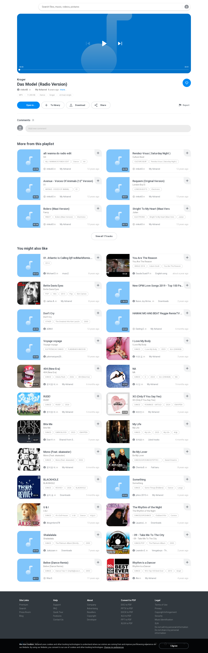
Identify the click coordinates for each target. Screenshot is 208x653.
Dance (42, 95)
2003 (88, 571)
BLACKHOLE (81, 488)
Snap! (179, 571)
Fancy (48, 217)
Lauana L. (139, 523)
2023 (163, 349)
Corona (174, 515)
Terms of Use (161, 605)
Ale (136, 578)
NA (176, 377)
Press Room (25, 612)
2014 (47, 263)
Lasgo (180, 488)
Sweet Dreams (171, 460)
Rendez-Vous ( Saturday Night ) (164, 162)
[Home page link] (26, 7)
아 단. (137, 384)
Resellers (91, 612)
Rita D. (47, 578)
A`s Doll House (62, 515)
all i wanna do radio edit (57, 162)
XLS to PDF (126, 616)
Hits (54, 294)
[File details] (28, 160)
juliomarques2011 (53, 356)
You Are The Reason (172, 266)
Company (91, 605)
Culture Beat (140, 162)
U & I (74, 515)
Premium (23, 605)
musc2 (64, 273)
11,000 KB (31, 95)
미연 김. (138, 356)
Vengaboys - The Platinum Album (158, 550)
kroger (52, 95)
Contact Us (58, 619)
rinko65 (22, 89)
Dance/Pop (139, 543)
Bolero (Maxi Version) (64, 217)
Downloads (162, 301)
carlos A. (49, 301)
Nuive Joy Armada (142, 301)
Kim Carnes (81, 294)
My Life (148, 432)
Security (159, 616)
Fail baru (153, 467)
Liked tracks (152, 440)
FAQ (55, 608)
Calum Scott (154, 266)
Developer (92, 619)
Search (22, 608)
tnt (84, 162)
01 (77, 189)
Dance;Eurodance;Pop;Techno (148, 460)
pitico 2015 (139, 495)
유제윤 (137, 440)
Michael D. (49, 273)
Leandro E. (139, 550)
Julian (181, 217)
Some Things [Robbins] (154, 488)
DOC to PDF (126, 605)
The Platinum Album (157, 543)
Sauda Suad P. (141, 273)
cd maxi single (65, 95)
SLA (157, 623)
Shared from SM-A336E (65, 440)
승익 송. (48, 495)
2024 (153, 377)
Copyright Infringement (166, 612)
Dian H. (48, 440)
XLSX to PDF (127, 623)
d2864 (48, 329)
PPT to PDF (126, 619)
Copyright (91, 616)
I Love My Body (151, 349)
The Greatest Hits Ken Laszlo (67, 322)
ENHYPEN (178, 405)
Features (57, 616)
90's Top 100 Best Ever (154, 571)
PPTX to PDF (127, 608)
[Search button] (178, 6)
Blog (21, 616)
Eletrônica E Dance (54, 349)
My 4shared (39, 89)
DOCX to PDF (127, 612)
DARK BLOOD (61, 432)
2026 (72, 377)
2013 (63, 294)
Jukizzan (49, 550)
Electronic (156, 189)
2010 (170, 571)
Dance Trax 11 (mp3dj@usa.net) (69, 571)
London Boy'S (140, 189)
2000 (86, 322)
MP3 (21, 95)
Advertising (92, 608)
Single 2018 (139, 266)
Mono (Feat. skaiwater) (65, 460)
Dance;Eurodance (142, 515)
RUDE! (58, 405)
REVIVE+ (59, 488)
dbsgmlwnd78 (51, 523)
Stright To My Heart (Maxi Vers (161, 217)
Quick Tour (58, 612)
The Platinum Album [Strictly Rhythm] (69, 543)
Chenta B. (139, 467)
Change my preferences (114, 647)
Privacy (158, 608)
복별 (175, 432)
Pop (47, 294)
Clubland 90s (161, 515)
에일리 (92, 515)
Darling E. (138, 329)
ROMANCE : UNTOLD (153, 405)
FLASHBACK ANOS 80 (77, 349)
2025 (157, 432)
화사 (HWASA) (175, 349)
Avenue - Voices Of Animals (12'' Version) (59, 189)
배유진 (137, 412)
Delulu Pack (60, 377)
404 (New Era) (84, 377)
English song (159, 273)
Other (48, 322)
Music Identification (164, 619)
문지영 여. (49, 384)
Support (57, 605)
